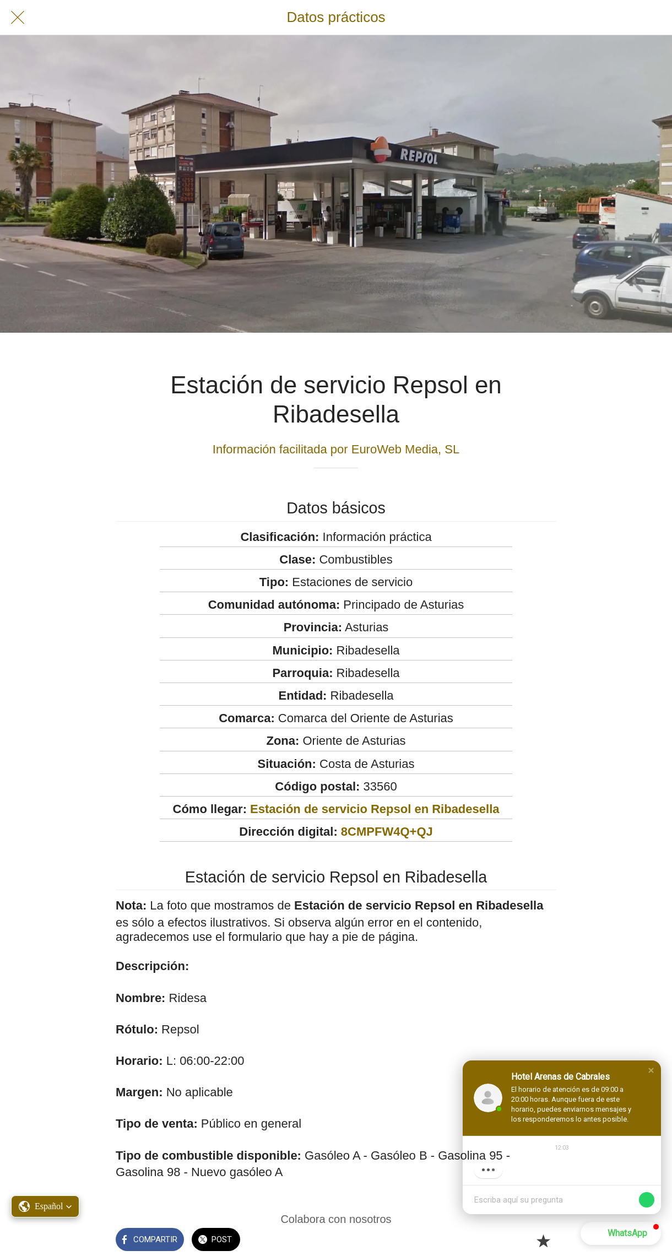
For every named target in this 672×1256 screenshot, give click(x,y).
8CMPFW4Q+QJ (387, 831)
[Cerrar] (17, 17)
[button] (651, 1070)
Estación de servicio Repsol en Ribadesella (374, 809)
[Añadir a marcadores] (543, 1240)
